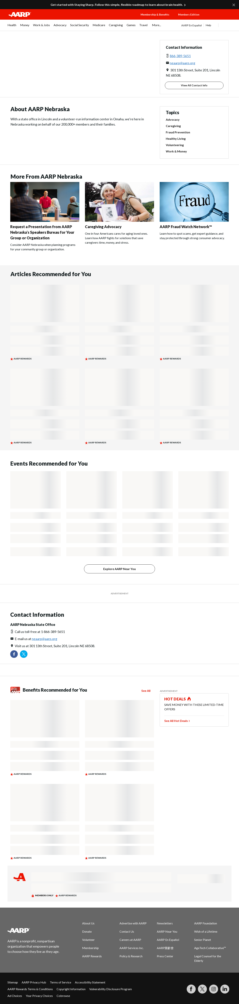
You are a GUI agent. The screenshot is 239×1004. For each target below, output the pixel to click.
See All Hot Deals (176, 720)
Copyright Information (71, 989)
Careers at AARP (130, 939)
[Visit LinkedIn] (224, 989)
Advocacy (173, 119)
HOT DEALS (175, 699)
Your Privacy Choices (39, 995)
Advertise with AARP (133, 923)
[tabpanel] (206, 25)
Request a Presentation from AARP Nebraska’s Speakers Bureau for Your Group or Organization (42, 232)
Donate (87, 931)
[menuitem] (11, 27)
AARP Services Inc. (132, 948)
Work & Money (176, 151)
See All (145, 690)
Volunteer (88, 939)
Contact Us (127, 931)
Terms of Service (60, 982)
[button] (220, 18)
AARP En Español (191, 25)
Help (208, 25)
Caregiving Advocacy (103, 226)
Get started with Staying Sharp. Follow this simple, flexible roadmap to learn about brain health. (117, 4)
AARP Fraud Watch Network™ (186, 226)
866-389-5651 (180, 56)
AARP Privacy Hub (34, 982)
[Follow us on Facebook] (14, 654)
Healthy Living (176, 138)
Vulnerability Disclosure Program (110, 989)
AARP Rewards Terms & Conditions (30, 989)
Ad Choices (14, 995)
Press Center (165, 956)
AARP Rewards (92, 956)
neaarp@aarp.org (182, 63)
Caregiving (173, 125)
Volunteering (175, 144)
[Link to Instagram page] (213, 989)
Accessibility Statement (90, 982)
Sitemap (12, 982)
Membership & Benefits (155, 14)
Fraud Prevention (178, 132)
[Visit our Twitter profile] (23, 654)
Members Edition (188, 14)
